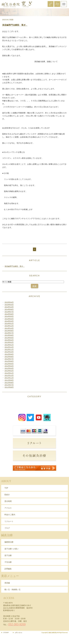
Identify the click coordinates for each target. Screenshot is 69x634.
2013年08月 (9, 330)
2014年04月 (9, 319)
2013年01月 (9, 345)
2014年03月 (9, 321)
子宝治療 (8, 562)
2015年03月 (9, 305)
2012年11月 (9, 349)
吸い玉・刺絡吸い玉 (12, 589)
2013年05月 (9, 338)
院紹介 (7, 495)
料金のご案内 (9, 515)
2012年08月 (9, 356)
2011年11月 (9, 378)
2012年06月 (9, 361)
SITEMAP (6, 632)
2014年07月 (9, 312)
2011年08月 (9, 382)
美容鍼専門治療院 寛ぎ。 (15, 25)
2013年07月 (9, 333)
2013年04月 (9, 340)
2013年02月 (9, 342)
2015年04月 (9, 302)
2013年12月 (9, 326)
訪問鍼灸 (8, 569)
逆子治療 (8, 555)
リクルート (8, 521)
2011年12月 (9, 375)
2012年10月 (9, 352)
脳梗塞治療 (8, 542)
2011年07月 (9, 385)
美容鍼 (7, 583)
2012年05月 (9, 364)
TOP (6, 488)
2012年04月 (9, 366)
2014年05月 (9, 316)
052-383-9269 (17, 624)
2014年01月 (9, 323)
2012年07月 (9, 359)
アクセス (8, 508)
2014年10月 (9, 307)
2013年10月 (9, 328)
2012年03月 (9, 368)
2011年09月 (9, 380)
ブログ (7, 528)
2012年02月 (9, 371)
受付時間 (8, 501)
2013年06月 (9, 335)
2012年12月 (9, 347)
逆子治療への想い (11, 549)
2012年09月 (9, 354)
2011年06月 (9, 387)
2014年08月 (9, 309)
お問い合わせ (18, 632)
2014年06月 (9, 314)
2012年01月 (9, 373)
